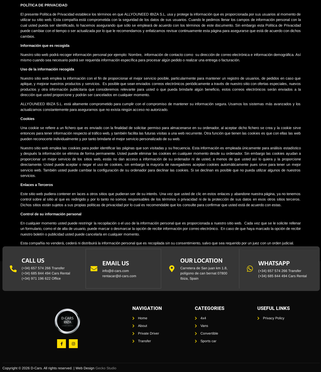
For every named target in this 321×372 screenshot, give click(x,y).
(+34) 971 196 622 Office (41, 278)
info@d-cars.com (116, 271)
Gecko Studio (105, 368)
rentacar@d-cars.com (120, 276)
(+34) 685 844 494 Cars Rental (46, 273)
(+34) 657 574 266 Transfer (43, 268)
